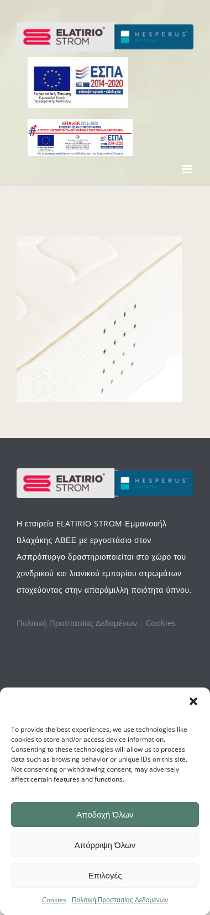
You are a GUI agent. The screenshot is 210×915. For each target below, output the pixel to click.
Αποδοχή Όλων (104, 814)
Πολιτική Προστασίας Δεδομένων (120, 899)
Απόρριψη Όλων (105, 845)
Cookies (54, 899)
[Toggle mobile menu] (187, 169)
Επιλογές (105, 875)
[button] (193, 701)
